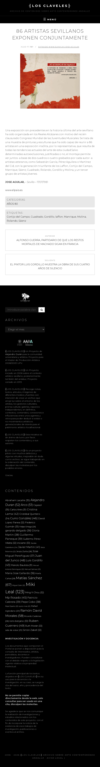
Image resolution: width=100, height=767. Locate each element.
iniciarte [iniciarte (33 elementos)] (23, 542)
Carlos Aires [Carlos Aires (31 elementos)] (18, 509)
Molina (81, 216)
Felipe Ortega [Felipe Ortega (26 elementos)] (27, 527)
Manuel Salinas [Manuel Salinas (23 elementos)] (33, 569)
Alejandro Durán (13, 354)
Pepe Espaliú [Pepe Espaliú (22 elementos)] (11, 606)
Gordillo (49, 216)
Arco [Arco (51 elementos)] (27, 505)
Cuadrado (37, 216)
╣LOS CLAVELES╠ (50, 6)
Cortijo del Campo (18, 216)
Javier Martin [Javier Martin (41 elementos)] (29, 547)
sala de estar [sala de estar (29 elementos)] (13, 630)
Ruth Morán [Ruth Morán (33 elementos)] (34, 625)
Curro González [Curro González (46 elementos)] (24, 518)
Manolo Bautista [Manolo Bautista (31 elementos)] (21, 565)
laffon (59, 216)
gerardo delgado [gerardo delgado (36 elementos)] (18, 530)
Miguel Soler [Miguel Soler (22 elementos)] (18, 585)
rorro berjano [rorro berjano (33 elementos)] (18, 621)
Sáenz (22, 220)
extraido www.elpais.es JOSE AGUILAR (58, 47)
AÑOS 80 (12, 203)
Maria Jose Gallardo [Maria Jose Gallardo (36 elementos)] (20, 573)
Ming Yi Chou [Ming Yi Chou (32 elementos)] (34, 592)
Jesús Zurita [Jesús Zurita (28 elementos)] (24, 551)
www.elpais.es (13, 190)
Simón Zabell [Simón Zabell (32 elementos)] (32, 630)
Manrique (70, 216)
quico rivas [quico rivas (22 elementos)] (25, 606)
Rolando (12, 220)
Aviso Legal (55, 758)
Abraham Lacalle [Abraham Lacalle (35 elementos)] (17, 500)
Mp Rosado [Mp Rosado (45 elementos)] (16, 597)
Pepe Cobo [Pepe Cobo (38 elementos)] (31, 601)
